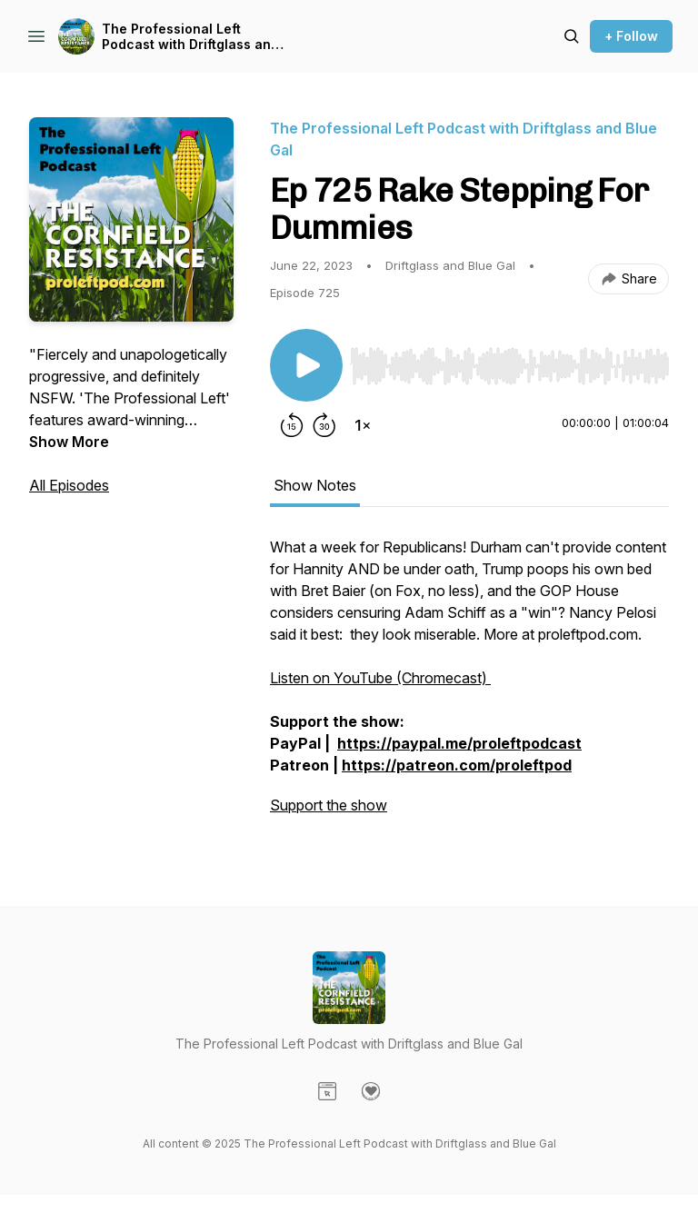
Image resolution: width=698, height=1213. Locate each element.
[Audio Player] (509, 360)
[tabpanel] (469, 685)
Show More (69, 442)
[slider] (509, 366)
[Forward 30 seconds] (324, 425)
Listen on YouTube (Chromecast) (380, 678)
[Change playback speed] (362, 425)
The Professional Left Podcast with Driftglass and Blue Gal (190, 37)
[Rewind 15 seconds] (291, 425)
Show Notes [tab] (315, 485)
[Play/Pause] (306, 365)
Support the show (328, 805)
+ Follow (631, 36)
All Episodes (69, 485)
